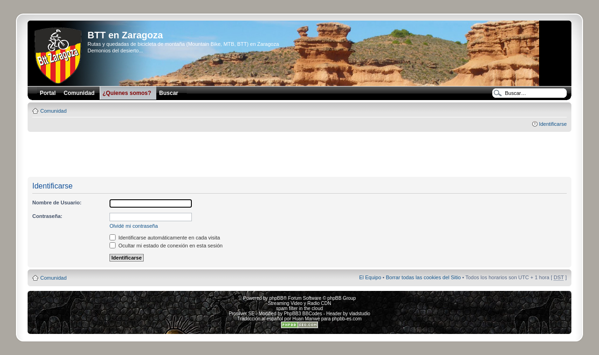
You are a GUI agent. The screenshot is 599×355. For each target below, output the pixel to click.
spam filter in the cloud (299, 308)
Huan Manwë (306, 318)
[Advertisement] (299, 155)
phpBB (276, 298)
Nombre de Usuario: (56, 202)
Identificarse (553, 124)
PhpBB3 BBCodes (303, 313)
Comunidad (53, 111)
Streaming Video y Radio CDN (299, 303)
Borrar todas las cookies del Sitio (423, 277)
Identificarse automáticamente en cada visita (165, 237)
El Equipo (370, 277)
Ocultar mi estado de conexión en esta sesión (166, 245)
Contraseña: (47, 216)
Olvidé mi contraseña (134, 226)
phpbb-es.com (346, 318)
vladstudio (359, 313)
